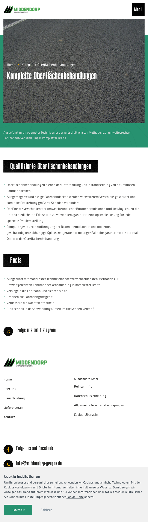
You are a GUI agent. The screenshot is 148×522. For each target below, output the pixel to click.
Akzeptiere (18, 510)
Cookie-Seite (75, 497)
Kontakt (9, 417)
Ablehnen (46, 510)
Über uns (9, 388)
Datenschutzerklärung (90, 396)
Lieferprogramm (14, 407)
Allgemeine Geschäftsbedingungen (99, 405)
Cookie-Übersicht (86, 414)
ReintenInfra (83, 386)
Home (11, 64)
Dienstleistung (14, 398)
